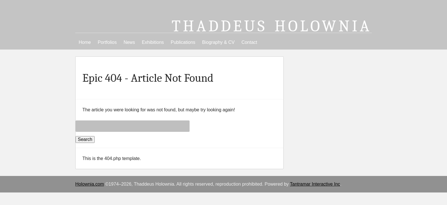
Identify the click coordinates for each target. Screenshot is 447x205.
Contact (249, 42)
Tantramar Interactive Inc (315, 184)
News (129, 42)
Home (85, 42)
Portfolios (107, 42)
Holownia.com (89, 184)
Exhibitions (153, 42)
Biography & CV (218, 42)
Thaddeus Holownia (272, 26)
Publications (183, 42)
